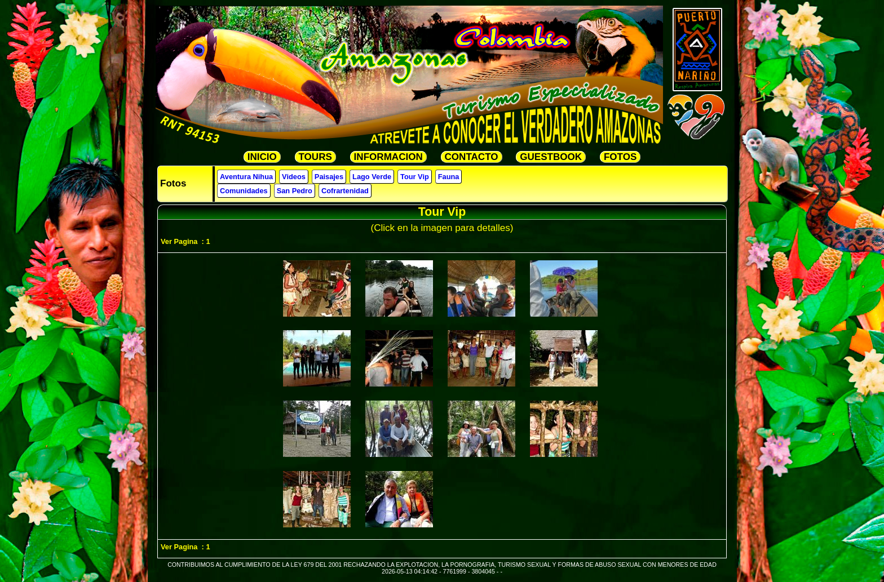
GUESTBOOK (551, 157)
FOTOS (620, 157)
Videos (294, 176)
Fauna (448, 176)
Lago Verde (371, 176)
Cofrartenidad (345, 190)
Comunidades (244, 190)
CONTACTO (471, 157)
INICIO (262, 157)
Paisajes (329, 176)
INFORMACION (388, 157)
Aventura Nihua (246, 176)
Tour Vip (414, 176)
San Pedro (294, 190)
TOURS (315, 157)
